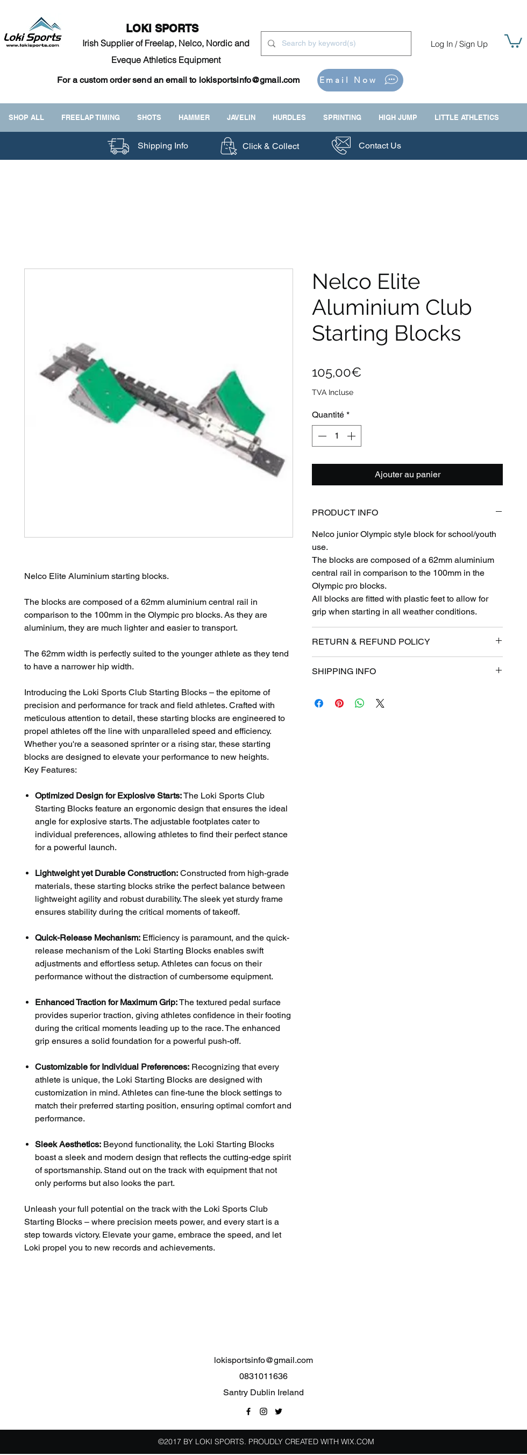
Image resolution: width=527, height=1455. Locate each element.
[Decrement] (321, 436)
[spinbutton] (337, 436)
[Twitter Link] (278, 1411)
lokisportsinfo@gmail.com (249, 80)
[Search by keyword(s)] (335, 43)
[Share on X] (380, 703)
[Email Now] (360, 80)
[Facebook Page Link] (248, 1411)
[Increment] (352, 436)
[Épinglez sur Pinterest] (339, 703)
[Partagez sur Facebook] (318, 703)
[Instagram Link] (263, 1411)
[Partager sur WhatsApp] (359, 703)
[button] (513, 40)
